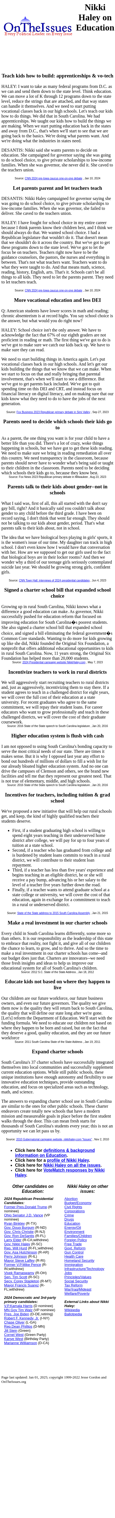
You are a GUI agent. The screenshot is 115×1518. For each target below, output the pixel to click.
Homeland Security (79, 1260)
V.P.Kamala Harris (18, 1306)
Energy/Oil (72, 1227)
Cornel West (13, 1335)
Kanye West (13, 1339)
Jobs (68, 1273)
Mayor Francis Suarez (21, 1285)
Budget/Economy (78, 1203)
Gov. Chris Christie (19, 1232)
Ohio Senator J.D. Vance (23, 1215)
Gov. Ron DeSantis (19, 1236)
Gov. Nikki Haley (17, 1244)
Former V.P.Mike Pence (22, 1265)
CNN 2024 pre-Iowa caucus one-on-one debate (53, 178)
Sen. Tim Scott (15, 1277)
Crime (69, 1215)
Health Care (73, 1256)
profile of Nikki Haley (68, 1160)
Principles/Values (78, 1277)
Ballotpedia (73, 1314)
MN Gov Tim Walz (18, 1310)
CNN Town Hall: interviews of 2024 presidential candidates (54, 580)
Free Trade (73, 1244)
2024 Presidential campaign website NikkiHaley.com (53, 662)
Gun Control (74, 1252)
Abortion (71, 1199)
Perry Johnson (15, 1256)
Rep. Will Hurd (15, 1248)
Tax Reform (73, 1285)
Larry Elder (13, 1240)
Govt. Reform (74, 1248)
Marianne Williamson (20, 1343)
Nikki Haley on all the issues (72, 1165)
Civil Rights (73, 1207)
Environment (74, 1232)
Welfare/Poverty (77, 1293)
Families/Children (78, 1236)
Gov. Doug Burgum (19, 1227)
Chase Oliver (14, 1322)
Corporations (74, 1211)
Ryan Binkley (14, 1223)
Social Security (76, 1281)
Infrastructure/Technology (84, 1269)
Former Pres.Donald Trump (25, 1207)
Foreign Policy (75, 1240)
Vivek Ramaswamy (19, 1273)
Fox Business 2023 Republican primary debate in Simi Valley (53, 412)
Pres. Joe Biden (16, 1314)
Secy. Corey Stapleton (21, 1281)
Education (72, 1223)
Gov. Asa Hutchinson (20, 1252)
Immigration (73, 1265)
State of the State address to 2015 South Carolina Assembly (53, 913)
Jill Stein (10, 1330)
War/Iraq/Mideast (78, 1289)
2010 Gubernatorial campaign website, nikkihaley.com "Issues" (54, 1139)
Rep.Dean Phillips (18, 1326)
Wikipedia (72, 1310)
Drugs (69, 1219)
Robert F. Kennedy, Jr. (21, 1318)
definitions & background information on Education (55, 1153)
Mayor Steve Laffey (19, 1260)
